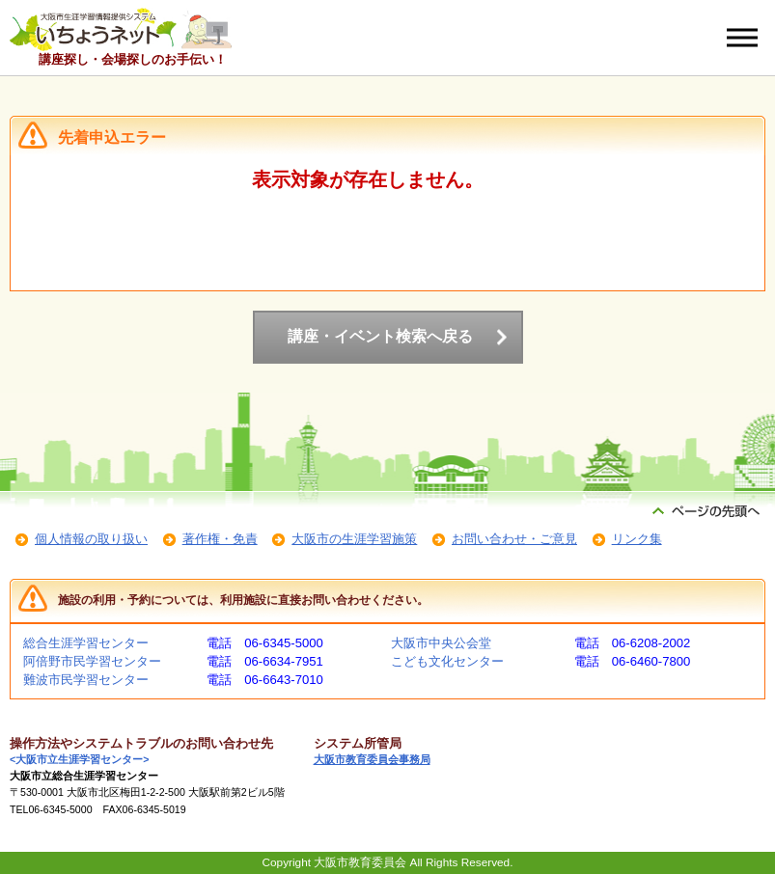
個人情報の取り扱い (91, 539)
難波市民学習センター (86, 679)
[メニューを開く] (742, 37)
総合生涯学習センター (86, 643)
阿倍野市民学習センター (92, 661)
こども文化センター (447, 661)
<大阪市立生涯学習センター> (79, 759)
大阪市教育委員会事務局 (372, 759)
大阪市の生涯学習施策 (354, 539)
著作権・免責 (220, 539)
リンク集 (637, 539)
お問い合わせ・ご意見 (514, 539)
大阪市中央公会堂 (441, 643)
